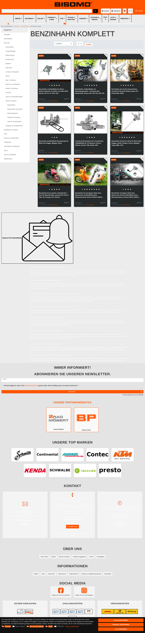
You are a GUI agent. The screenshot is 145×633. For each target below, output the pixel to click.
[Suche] (95, 11)
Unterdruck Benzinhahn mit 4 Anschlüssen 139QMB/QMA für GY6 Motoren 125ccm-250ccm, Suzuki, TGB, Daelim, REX (89, 143)
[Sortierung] (63, 44)
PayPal (50, 626)
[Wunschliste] (130, 10)
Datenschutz (62, 574)
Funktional (60, 626)
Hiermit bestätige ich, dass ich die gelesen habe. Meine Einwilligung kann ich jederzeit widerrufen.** (41, 385)
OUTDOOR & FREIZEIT (94, 18)
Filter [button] (88, 45)
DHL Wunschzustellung (37, 626)
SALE (105, 17)
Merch (91, 556)
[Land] (125, 11)
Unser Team (44, 556)
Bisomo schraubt (64, 556)
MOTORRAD (29, 18)
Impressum (51, 574)
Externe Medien (20, 626)
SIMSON (17, 18)
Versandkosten (54, 100)
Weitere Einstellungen (72, 626)
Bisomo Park (86, 419)
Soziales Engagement (79, 556)
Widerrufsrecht (73, 574)
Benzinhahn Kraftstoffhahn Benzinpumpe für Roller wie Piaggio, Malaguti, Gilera (53, 142)
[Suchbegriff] (46, 11)
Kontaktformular (72, 526)
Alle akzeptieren (121, 620)
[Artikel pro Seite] (79, 44)
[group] (54, 70)
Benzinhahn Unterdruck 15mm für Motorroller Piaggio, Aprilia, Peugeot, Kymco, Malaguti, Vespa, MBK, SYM (126, 143)
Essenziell (8, 626)
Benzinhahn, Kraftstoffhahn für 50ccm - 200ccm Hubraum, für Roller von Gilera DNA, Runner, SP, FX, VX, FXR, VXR (53, 91)
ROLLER (40, 18)
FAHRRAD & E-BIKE (52, 18)
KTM (61, 18)
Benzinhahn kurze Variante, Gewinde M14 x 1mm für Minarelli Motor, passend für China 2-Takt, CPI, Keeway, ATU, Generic (54, 195)
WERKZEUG (125, 18)
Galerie (53, 556)
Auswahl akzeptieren (120, 624)
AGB (43, 574)
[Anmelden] (105, 10)
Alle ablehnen (121, 629)
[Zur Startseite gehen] (7, 26)
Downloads (107, 574)
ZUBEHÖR (82, 18)
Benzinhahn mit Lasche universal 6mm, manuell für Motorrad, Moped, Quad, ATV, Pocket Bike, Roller (124, 91)
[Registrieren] (115, 10)
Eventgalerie (101, 556)
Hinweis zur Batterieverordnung (91, 574)
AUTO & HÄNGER (113, 18)
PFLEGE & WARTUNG (71, 18)
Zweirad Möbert (59, 419)
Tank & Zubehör (25, 26)
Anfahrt (36, 574)
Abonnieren (105, 392)
